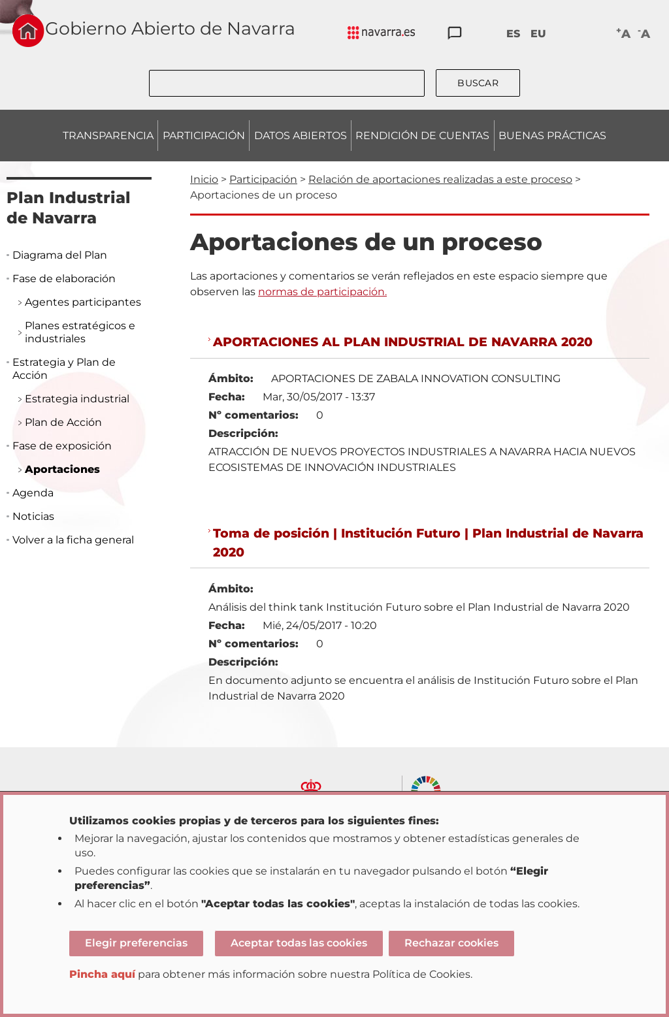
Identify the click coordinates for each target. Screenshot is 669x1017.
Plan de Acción (63, 422)
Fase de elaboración (64, 278)
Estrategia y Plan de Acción (64, 368)
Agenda (33, 493)
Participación (263, 179)
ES (513, 33)
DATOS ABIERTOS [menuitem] (300, 135)
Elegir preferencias (136, 943)
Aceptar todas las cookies (299, 943)
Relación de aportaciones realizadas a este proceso (440, 179)
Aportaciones (62, 469)
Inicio (204, 179)
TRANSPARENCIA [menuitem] (108, 135)
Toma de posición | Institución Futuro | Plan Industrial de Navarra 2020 (428, 542)
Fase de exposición (62, 446)
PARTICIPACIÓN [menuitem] (204, 135)
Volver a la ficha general (73, 540)
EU (538, 33)
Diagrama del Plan (59, 255)
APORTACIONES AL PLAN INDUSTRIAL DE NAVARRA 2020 (403, 341)
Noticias (33, 516)
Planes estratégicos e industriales (80, 332)
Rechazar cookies (451, 943)
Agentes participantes (83, 302)
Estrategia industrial (77, 399)
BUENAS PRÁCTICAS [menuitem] (552, 135)
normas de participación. (322, 291)
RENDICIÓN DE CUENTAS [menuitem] (422, 135)
